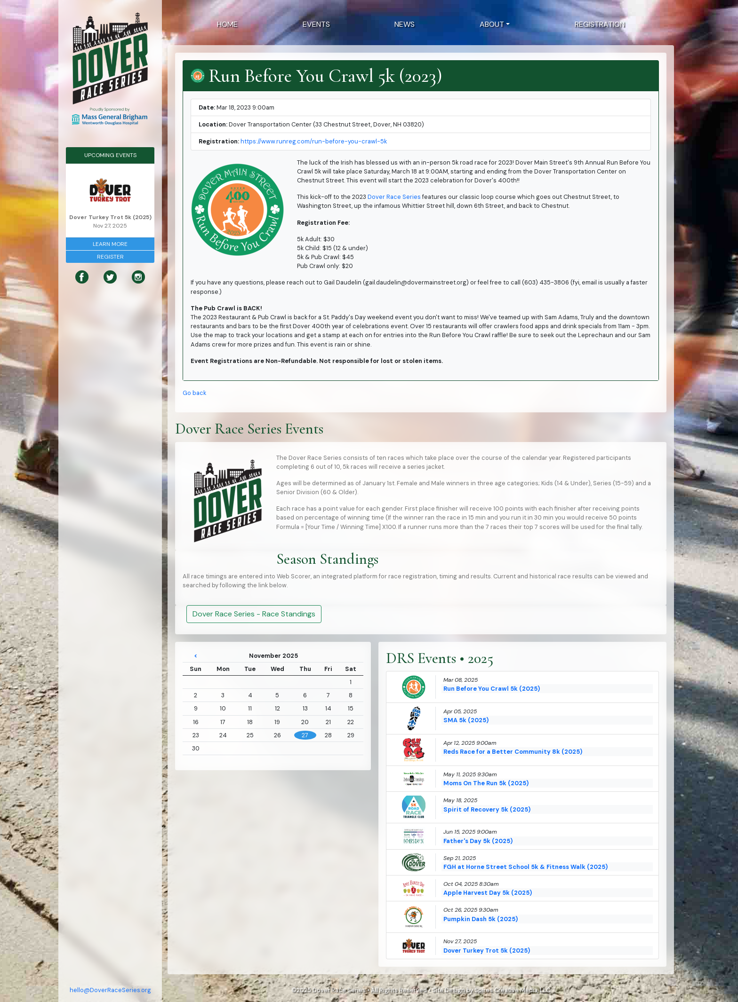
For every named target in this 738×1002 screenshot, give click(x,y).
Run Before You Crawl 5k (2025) (491, 689)
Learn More (110, 244)
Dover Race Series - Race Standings (254, 614)
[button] (494, 24)
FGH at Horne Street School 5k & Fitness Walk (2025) (525, 867)
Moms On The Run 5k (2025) (486, 783)
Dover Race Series (394, 197)
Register (110, 256)
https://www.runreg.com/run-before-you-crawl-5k (314, 141)
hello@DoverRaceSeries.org (110, 990)
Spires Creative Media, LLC (512, 990)
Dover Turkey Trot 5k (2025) (486, 951)
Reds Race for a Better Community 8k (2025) (512, 752)
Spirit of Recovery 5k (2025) (486, 809)
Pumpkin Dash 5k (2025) (480, 919)
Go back (194, 393)
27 (305, 735)
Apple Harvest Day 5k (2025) (487, 893)
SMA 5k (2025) (466, 720)
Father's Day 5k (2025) (478, 841)
